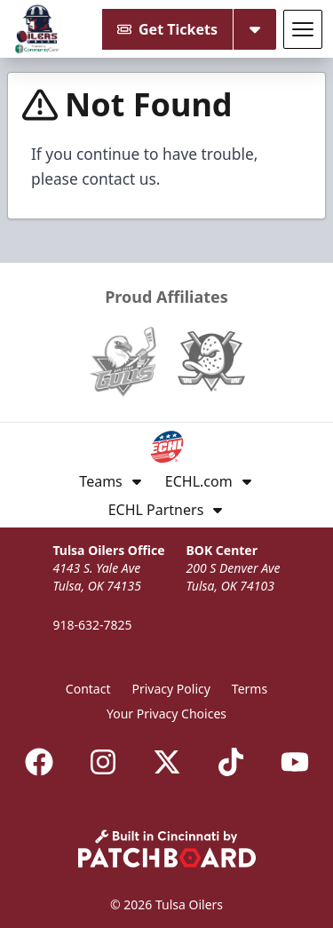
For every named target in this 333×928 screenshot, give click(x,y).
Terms (249, 688)
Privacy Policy (171, 688)
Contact (88, 688)
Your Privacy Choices (166, 713)
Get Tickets (167, 29)
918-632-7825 (91, 624)
